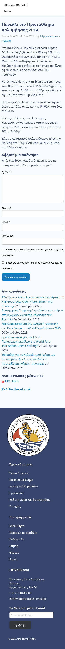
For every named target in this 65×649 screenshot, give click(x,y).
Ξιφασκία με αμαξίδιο (23, 533)
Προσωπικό (16, 493)
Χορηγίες (15, 506)
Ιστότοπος (7, 235)
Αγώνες (6, 41)
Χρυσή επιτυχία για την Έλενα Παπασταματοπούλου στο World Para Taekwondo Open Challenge (26, 341)
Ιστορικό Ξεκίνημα (21, 480)
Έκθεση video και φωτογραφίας (29, 500)
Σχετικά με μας (19, 473)
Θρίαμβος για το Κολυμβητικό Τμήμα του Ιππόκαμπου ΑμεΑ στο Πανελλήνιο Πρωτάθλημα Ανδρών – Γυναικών (28, 359)
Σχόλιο (6, 172)
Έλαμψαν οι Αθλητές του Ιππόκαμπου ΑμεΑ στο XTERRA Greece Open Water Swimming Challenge (32, 301)
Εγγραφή (20, 625)
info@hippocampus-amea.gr (27, 599)
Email (6, 221)
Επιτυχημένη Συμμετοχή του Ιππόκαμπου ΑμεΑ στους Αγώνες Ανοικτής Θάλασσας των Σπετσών (32, 315)
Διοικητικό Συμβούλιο (23, 486)
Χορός (13, 559)
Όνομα (7, 208)
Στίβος (13, 546)
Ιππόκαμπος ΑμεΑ (15, 5)
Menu (7, 11)
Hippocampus (49, 36)
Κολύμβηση (16, 526)
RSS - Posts (10, 381)
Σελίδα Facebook (16, 389)
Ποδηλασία (16, 539)
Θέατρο (14, 552)
